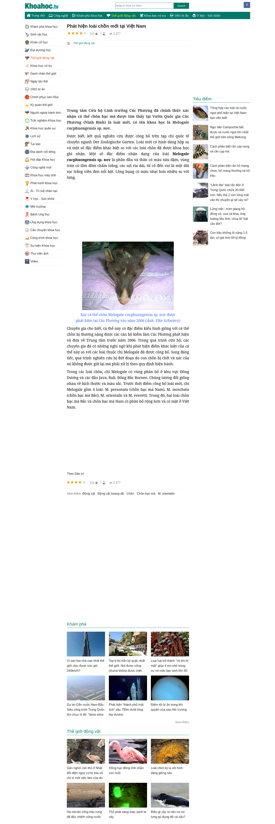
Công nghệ (58, 15)
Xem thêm (182, 721)
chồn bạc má (146, 493)
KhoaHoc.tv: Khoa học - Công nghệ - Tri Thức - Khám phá (46, 6)
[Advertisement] (128, 76)
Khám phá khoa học (87, 15)
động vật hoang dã (111, 493)
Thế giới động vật (121, 15)
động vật (88, 493)
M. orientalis (166, 493)
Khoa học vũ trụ (153, 15)
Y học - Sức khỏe (206, 15)
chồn (130, 493)
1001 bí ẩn (179, 15)
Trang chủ (36, 15)
